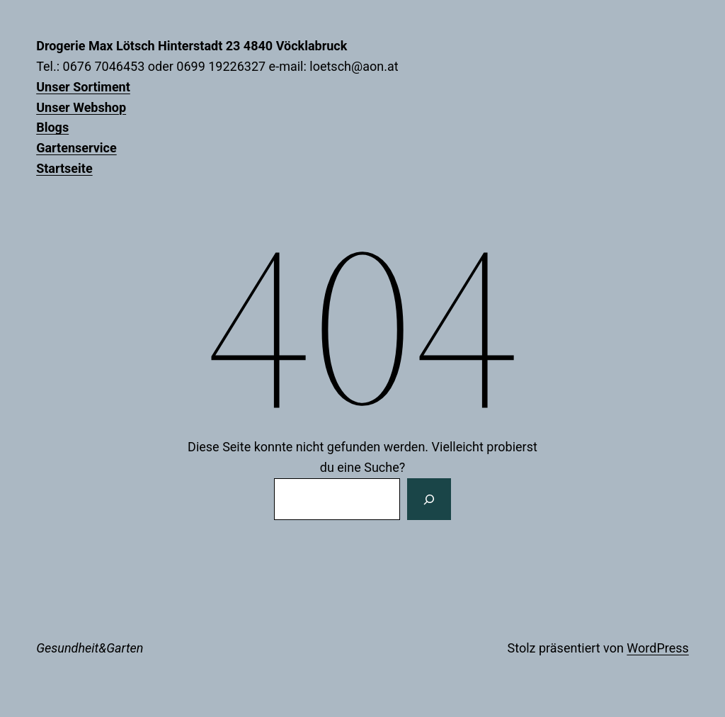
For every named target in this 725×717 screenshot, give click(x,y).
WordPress (657, 647)
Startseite (64, 168)
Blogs (52, 127)
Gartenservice (76, 147)
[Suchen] (429, 499)
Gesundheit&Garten (89, 647)
